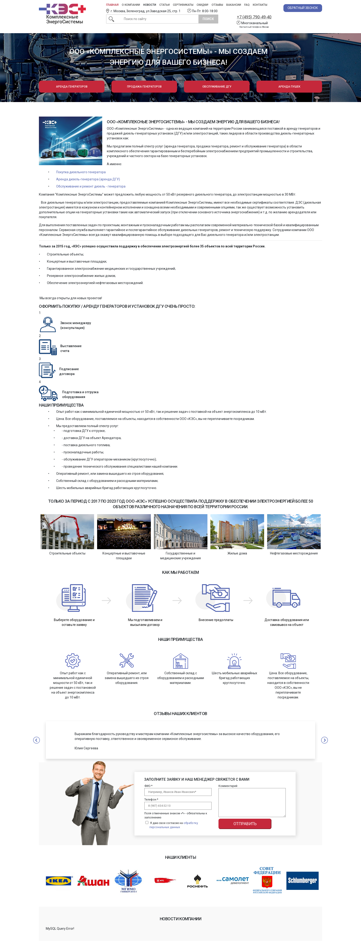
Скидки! (202, 4)
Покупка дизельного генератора (81, 172)
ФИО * (148, 786)
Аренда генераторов (71, 86)
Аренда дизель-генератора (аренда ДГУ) (88, 179)
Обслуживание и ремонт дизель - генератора (90, 186)
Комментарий (227, 786)
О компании (131, 4)
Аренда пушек (289, 86)
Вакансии (233, 4)
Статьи (164, 4)
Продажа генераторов (144, 86)
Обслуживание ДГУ (216, 86)
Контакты (260, 4)
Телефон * (151, 799)
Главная (112, 4)
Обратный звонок (303, 8)
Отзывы (217, 4)
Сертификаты (183, 4)
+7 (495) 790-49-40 (254, 17)
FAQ (247, 4)
